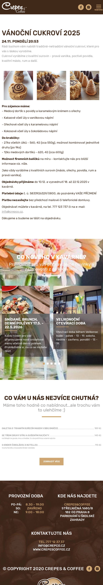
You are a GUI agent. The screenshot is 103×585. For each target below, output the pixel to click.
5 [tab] (59, 364)
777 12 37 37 (55, 542)
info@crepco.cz (12, 211)
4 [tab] (55, 364)
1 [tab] (44, 364)
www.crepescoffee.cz (51, 549)
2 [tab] (48, 364)
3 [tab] (51, 364)
